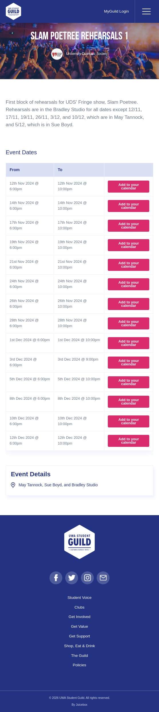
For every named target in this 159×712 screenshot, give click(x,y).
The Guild (79, 655)
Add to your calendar (128, 186)
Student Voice (79, 597)
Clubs (80, 607)
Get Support (79, 636)
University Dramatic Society (79, 54)
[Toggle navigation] (146, 11)
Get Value (79, 626)
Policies (79, 665)
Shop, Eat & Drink (79, 646)
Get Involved (79, 617)
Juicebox (81, 704)
